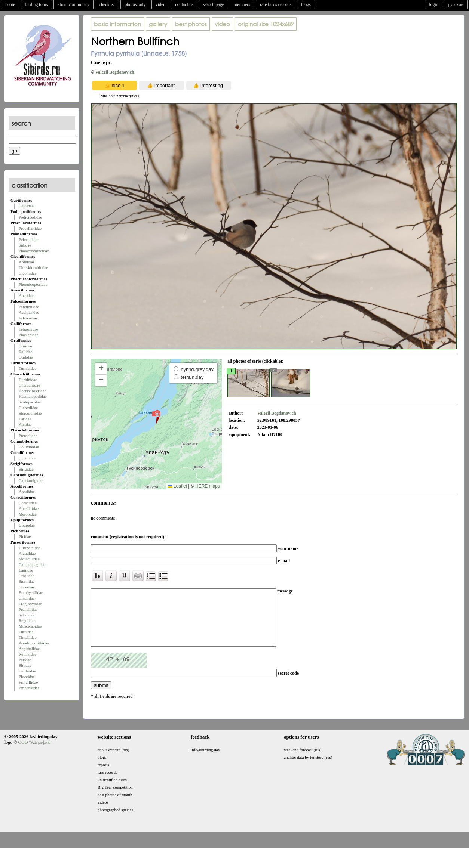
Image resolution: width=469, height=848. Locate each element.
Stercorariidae (30, 413)
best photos (191, 24)
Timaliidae (27, 637)
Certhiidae (27, 671)
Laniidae (26, 570)
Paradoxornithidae (34, 643)
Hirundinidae (29, 547)
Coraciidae (28, 503)
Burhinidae (28, 379)
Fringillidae (28, 682)
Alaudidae (27, 553)
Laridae (25, 419)
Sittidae (25, 665)
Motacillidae (29, 559)
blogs (306, 4)
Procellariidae (30, 228)
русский (455, 4)
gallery (158, 24)
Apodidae (27, 491)
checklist (107, 4)
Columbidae (29, 447)
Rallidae (26, 351)
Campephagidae (32, 564)
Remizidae (27, 654)
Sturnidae (26, 581)
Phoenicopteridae (33, 284)
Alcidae (25, 424)
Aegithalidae (29, 648)
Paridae (25, 659)
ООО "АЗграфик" (34, 753)
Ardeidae (26, 262)
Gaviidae (26, 206)
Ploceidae (27, 676)
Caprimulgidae (31, 480)
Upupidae (27, 525)
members (242, 4)
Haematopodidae (33, 396)
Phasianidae (29, 334)
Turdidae (26, 631)
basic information (117, 24)
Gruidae (25, 346)
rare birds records (275, 4)
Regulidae (27, 620)
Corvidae (26, 587)
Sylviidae (26, 615)
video (161, 4)
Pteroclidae (28, 435)
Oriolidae (26, 575)
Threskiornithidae (33, 267)
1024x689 (266, 24)
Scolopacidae (30, 402)
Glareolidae (28, 407)
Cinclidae (26, 598)
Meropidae (28, 514)
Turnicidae (27, 368)
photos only (135, 4)
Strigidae (26, 469)
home (10, 4)
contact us (184, 4)
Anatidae (26, 295)
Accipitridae (29, 312)
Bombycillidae (31, 592)
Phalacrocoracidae (34, 250)
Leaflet (177, 486)
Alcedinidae (29, 508)
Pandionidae (29, 306)
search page (213, 4)
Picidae (25, 536)
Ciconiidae (28, 273)
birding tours (36, 4)
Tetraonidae (28, 329)
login (433, 4)
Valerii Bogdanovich (114, 72)
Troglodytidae (30, 603)
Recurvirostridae (32, 391)
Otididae (26, 357)
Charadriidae (29, 385)
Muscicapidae (30, 626)
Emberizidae (29, 687)
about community (73, 4)
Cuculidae (27, 458)
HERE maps (207, 486)
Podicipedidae (30, 217)
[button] (156, 416)
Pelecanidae (29, 239)
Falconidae (28, 318)
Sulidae (25, 245)
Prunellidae (28, 609)
